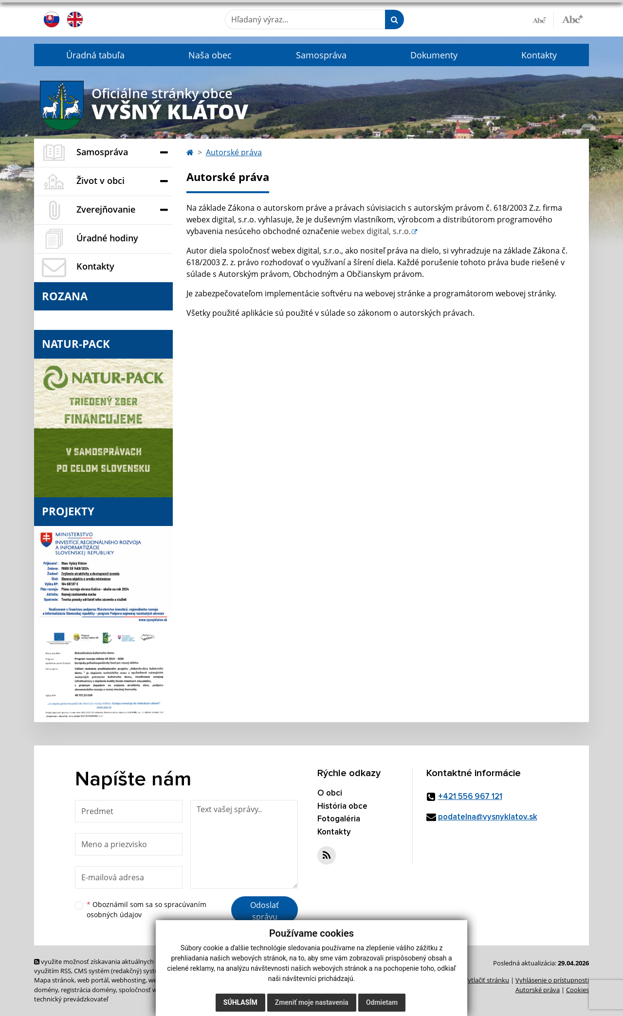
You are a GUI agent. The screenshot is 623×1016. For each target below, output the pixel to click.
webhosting (128, 980)
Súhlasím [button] (240, 1002)
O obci (329, 793)
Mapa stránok (54, 980)
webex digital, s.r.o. (376, 231)
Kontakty (539, 55)
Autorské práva (234, 152)
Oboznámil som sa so (146, 909)
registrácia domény (88, 989)
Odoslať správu (264, 911)
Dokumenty (434, 55)
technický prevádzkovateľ (71, 999)
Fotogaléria (338, 819)
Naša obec (210, 55)
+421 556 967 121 (470, 797)
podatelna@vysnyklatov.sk (487, 817)
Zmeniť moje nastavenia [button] (311, 1002)
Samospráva (321, 55)
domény (46, 989)
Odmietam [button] (382, 1002)
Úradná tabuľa (95, 55)
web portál (93, 980)
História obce (342, 806)
